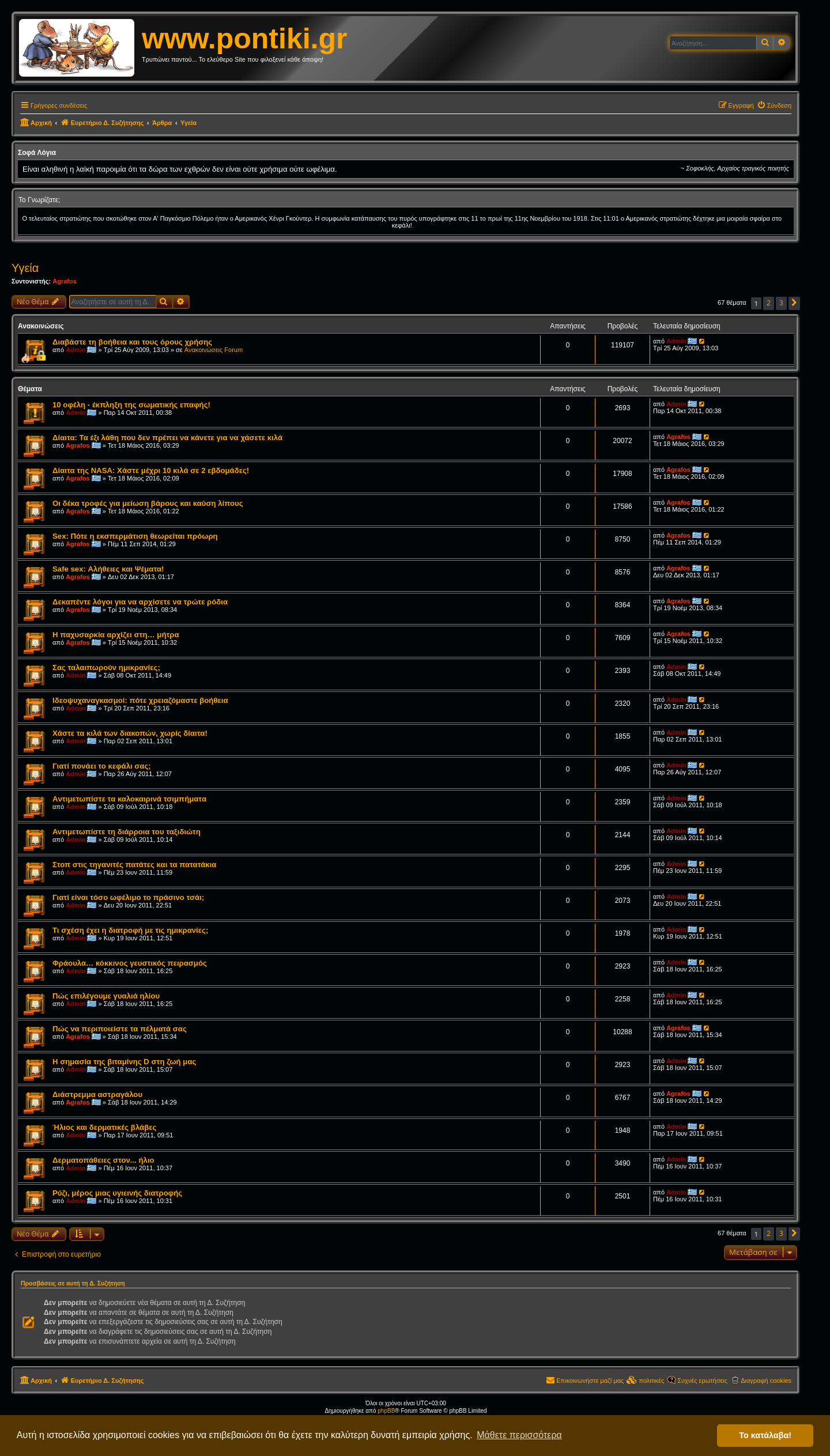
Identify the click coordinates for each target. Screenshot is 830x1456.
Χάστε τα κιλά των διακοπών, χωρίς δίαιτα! (129, 733)
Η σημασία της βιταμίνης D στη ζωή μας (124, 1061)
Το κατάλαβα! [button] (765, 1435)
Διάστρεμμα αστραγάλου (97, 1094)
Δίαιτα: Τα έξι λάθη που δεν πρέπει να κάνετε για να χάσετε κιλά (167, 437)
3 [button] (781, 303)
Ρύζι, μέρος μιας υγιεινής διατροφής (117, 1193)
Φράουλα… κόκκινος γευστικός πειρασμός (129, 963)
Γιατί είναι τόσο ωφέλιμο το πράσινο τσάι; (128, 897)
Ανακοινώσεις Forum (213, 349)
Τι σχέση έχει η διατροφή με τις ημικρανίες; (130, 930)
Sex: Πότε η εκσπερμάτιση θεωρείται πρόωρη (135, 536)
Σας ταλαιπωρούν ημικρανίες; (106, 667)
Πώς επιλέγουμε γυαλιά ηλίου (106, 996)
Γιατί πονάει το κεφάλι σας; (101, 766)
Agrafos (64, 281)
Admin (75, 349)
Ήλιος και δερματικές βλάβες (104, 1127)
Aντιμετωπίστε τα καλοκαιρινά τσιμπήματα (129, 799)
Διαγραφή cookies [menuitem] (766, 1380)
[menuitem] (774, 105)
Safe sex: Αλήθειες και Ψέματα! (108, 569)
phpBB (386, 1411)
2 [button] (769, 303)
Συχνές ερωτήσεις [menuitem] (702, 1380)
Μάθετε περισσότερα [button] (519, 1435)
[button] (794, 303)
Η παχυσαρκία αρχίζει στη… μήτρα (115, 634)
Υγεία (25, 268)
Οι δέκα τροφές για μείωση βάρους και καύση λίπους (147, 503)
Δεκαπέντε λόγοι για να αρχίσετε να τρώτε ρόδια (140, 601)
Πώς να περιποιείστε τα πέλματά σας (119, 1028)
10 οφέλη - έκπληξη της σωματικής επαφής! (131, 404)
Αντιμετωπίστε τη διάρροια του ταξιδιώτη (126, 831)
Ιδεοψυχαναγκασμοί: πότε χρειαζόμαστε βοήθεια (140, 700)
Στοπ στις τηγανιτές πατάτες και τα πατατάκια (134, 864)
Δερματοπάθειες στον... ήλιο (103, 1160)
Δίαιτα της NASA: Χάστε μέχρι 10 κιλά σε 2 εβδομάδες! (150, 470)
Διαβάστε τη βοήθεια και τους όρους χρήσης (132, 342)
